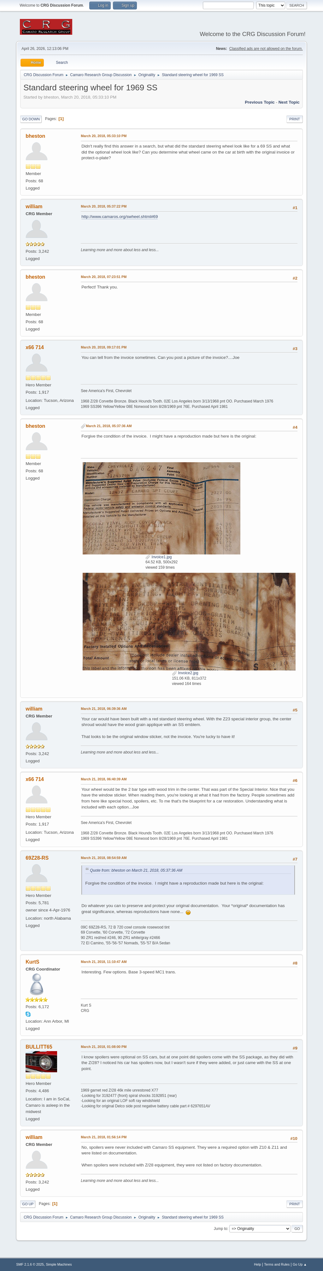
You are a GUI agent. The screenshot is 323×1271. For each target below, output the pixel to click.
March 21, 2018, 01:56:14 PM (103, 1137)
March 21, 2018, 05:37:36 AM (109, 426)
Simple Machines (59, 1264)
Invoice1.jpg (158, 557)
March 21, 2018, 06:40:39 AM (103, 779)
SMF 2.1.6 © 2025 (30, 1264)
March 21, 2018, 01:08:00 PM (103, 1047)
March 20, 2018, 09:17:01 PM (103, 347)
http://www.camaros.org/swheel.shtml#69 (119, 216)
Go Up (27, 1204)
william (34, 206)
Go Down (31, 119)
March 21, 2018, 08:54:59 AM (103, 858)
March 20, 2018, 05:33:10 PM (103, 136)
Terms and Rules (277, 1264)
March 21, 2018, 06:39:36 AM (103, 709)
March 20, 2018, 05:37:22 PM (103, 206)
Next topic (289, 102)
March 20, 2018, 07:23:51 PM (103, 277)
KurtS (32, 962)
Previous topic (260, 102)
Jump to (220, 1228)
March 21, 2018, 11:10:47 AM (103, 962)
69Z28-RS (37, 858)
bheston (35, 136)
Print (294, 119)
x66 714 (35, 347)
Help (257, 1264)
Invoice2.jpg (185, 673)
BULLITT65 (39, 1047)
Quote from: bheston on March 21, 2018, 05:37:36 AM (136, 870)
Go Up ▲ (300, 1264)
